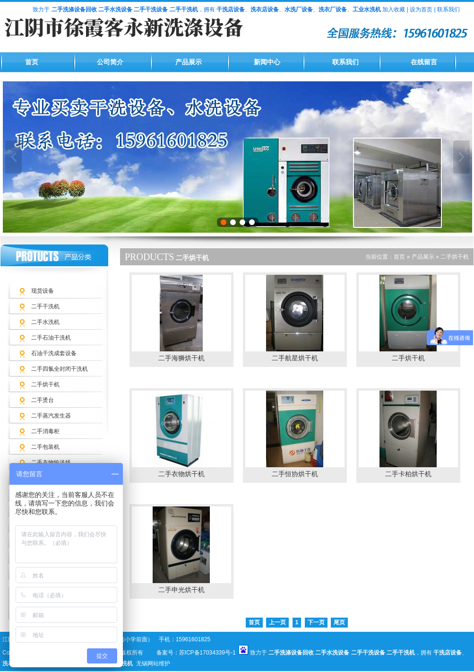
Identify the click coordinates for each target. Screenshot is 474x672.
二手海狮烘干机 (181, 358)
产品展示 (188, 62)
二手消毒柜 (45, 431)
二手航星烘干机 (295, 358)
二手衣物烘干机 (181, 474)
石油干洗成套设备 (54, 353)
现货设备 (42, 291)
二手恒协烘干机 (295, 474)
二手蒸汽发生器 (51, 415)
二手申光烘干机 (181, 589)
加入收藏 (393, 9)
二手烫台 (42, 400)
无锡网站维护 (153, 663)
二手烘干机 (45, 384)
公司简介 (110, 62)
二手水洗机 (45, 322)
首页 (31, 62)
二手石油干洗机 (51, 337)
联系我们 (448, 9)
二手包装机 (45, 447)
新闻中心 (267, 62)
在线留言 (424, 62)
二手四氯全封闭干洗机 (59, 369)
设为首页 (421, 9)
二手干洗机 (45, 306)
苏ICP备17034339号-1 (207, 652)
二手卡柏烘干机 (408, 474)
